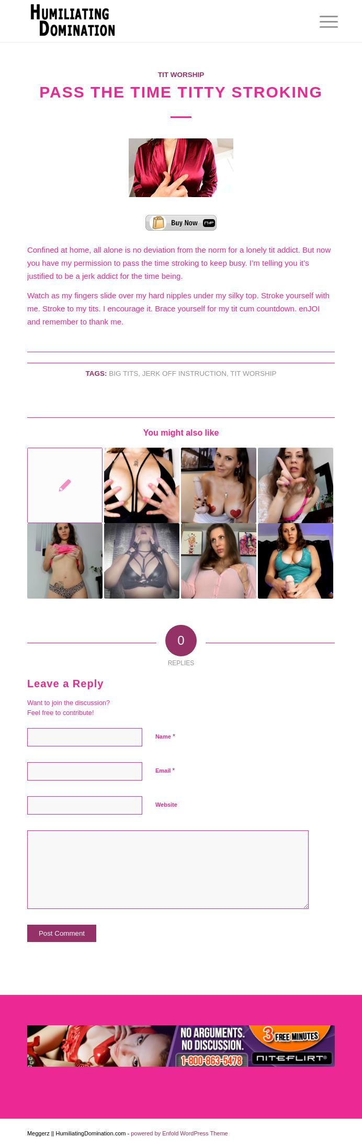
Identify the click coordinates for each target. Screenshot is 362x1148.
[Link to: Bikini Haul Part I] (65, 485)
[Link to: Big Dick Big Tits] (295, 561)
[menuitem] (320, 22)
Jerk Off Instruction (184, 373)
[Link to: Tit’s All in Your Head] (218, 561)
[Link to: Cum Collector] (141, 561)
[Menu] (320, 22)
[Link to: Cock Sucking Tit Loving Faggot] (218, 485)
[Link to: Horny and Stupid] (295, 485)
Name (165, 736)
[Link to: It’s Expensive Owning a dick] (65, 561)
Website (166, 805)
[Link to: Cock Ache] (141, 485)
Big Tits (123, 373)
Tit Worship (181, 75)
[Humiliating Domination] (150, 21)
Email (165, 770)
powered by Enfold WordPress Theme (179, 1133)
